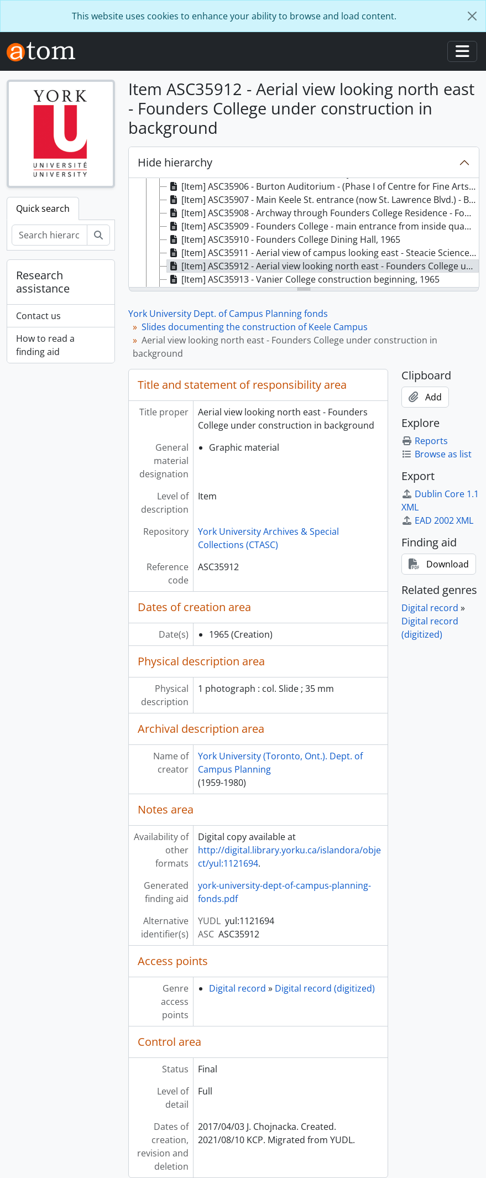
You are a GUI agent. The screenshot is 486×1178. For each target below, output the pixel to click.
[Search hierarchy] (49, 235)
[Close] (472, 16)
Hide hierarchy (175, 162)
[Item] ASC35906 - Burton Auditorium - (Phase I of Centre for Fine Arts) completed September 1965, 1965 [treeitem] (323, 186)
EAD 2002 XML (437, 520)
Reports (424, 441)
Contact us (38, 316)
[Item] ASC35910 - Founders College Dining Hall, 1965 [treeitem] (283, 239)
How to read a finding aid (45, 345)
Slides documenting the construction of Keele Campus (255, 327)
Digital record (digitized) (325, 988)
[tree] (304, 233)
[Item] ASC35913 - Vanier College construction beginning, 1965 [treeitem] (303, 279)
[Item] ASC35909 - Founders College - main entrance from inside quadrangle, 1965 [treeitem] (323, 226)
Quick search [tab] (43, 208)
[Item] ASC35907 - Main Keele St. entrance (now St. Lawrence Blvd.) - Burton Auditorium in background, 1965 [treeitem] (323, 199)
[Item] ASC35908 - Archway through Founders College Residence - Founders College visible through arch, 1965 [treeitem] (323, 213)
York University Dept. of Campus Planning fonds (228, 313)
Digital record (237, 988)
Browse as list (436, 454)
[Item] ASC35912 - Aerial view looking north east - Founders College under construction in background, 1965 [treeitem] (323, 266)
